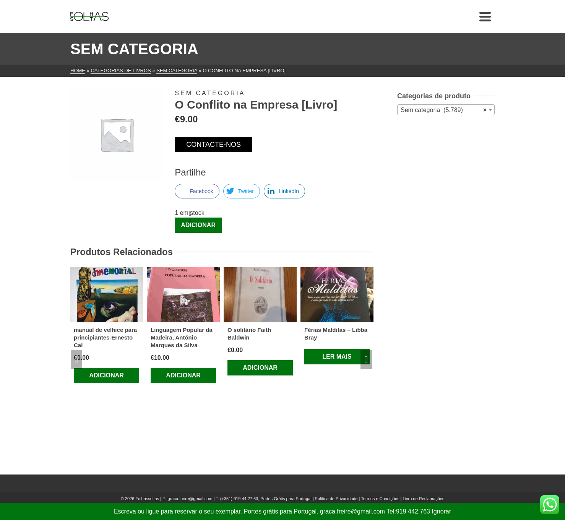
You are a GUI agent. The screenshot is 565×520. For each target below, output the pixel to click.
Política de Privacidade (336, 498)
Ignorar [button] (441, 511)
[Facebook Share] (197, 191)
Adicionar (198, 225)
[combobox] (446, 109)
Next (366, 359)
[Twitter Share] (241, 191)
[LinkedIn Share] (284, 191)
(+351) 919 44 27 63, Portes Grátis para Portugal (266, 498)
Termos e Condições (380, 498)
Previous (76, 359)
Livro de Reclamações (424, 498)
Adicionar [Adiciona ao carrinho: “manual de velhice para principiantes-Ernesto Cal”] (106, 375)
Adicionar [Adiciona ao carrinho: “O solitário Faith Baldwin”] (260, 367)
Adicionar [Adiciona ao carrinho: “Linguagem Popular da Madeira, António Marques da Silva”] (183, 375)
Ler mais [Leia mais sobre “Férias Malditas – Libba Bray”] (336, 356)
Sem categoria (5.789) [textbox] (444, 110)
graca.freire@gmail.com (189, 498)
